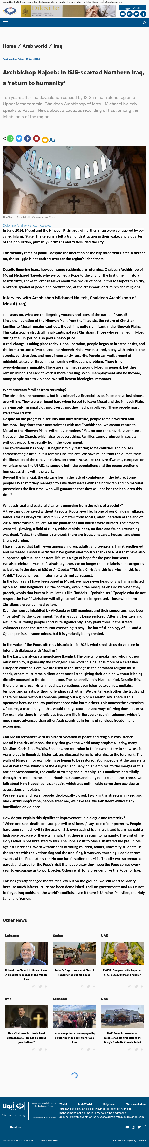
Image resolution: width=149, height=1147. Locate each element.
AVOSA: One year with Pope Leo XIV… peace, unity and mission (122, 972)
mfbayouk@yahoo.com (130, 1116)
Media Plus (141, 1140)
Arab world (35, 46)
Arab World (85, 1104)
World (63, 1104)
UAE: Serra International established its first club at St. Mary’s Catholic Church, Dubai (122, 1038)
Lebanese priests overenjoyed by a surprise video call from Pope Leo (74, 1038)
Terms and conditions (49, 1140)
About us (15, 1127)
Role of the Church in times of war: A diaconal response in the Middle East (26, 975)
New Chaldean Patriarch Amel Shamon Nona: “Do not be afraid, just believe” (26, 1038)
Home (9, 46)
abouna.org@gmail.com (73, 1116)
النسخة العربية (132, 7)
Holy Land (109, 1104)
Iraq (58, 46)
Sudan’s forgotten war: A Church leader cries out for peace (74, 972)
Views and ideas (136, 1104)
